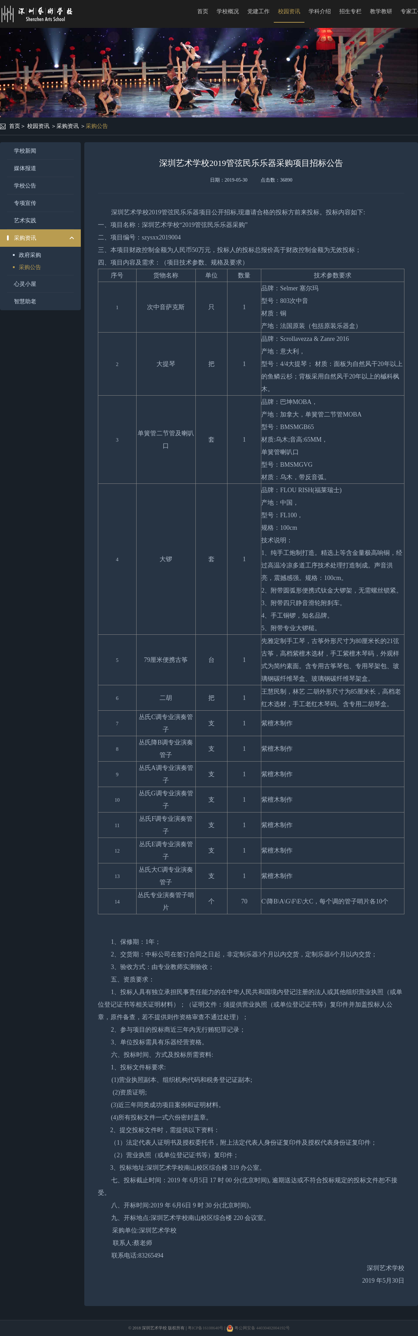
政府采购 (30, 255)
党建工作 (258, 11)
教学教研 (381, 11)
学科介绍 (320, 11)
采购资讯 (67, 126)
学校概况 (228, 11)
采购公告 (97, 126)
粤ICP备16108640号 (206, 1328)
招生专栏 (350, 11)
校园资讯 (289, 11)
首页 (202, 11)
